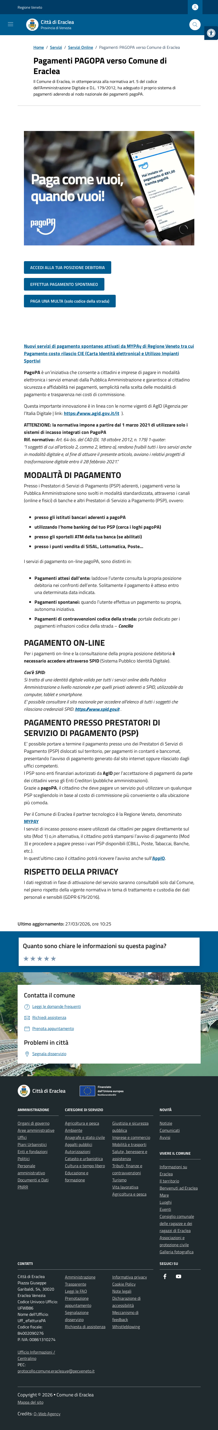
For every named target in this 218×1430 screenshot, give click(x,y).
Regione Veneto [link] (30, 7)
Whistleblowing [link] (126, 1326)
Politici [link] (24, 1158)
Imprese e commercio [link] (131, 1137)
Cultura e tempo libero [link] (85, 1166)
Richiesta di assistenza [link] (85, 1326)
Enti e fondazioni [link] (33, 1151)
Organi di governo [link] (33, 1123)
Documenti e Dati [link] (33, 1180)
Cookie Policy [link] (124, 1284)
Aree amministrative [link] (36, 1130)
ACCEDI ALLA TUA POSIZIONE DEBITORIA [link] (67, 267)
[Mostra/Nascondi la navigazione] (10, 24)
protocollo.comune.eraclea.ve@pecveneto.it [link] (56, 1371)
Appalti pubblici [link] (78, 1144)
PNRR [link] (23, 1187)
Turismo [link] (119, 1180)
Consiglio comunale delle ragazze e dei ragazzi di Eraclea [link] (177, 1223)
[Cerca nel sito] (195, 24)
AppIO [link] (158, 858)
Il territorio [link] (169, 1181)
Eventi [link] (165, 1209)
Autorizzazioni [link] (77, 1151)
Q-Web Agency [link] (47, 1414)
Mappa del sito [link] (30, 1402)
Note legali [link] (121, 1291)
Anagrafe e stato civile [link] (85, 1137)
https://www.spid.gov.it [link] (97, 709)
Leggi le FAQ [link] (76, 1291)
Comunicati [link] (170, 1130)
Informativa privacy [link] (129, 1277)
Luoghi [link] (166, 1202)
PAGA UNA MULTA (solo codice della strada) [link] (69, 301)
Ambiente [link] (73, 1130)
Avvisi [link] (165, 1137)
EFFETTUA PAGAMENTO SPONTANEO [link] (64, 284)
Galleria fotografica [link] (177, 1252)
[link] (211, 33)
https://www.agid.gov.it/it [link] (91, 413)
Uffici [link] (22, 1137)
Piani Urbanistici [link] (32, 1144)
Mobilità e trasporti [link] (129, 1144)
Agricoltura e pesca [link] (82, 1123)
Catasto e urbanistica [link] (84, 1158)
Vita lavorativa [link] (125, 1187)
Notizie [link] (166, 1123)
